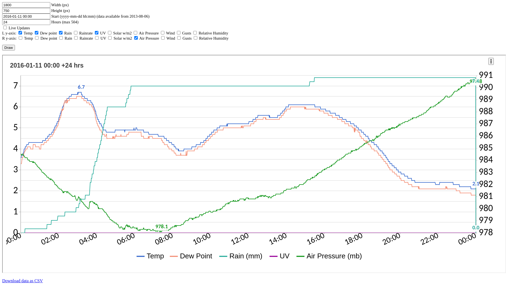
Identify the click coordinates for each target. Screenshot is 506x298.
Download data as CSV (22, 280)
